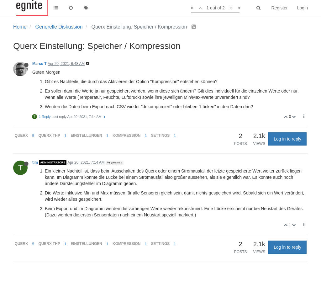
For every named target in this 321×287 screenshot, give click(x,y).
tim (35, 162)
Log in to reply (287, 138)
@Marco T (114, 162)
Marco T (39, 63)
